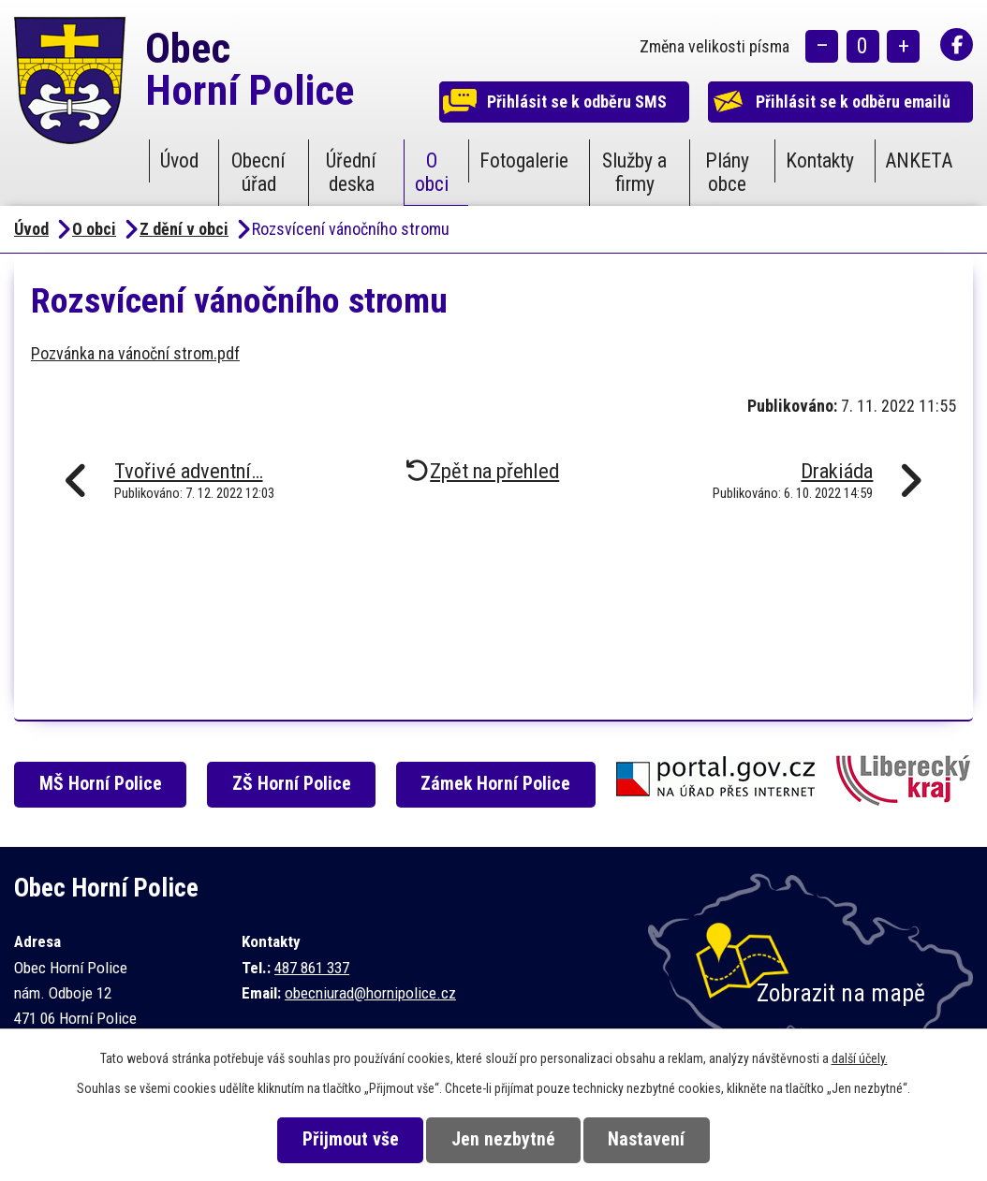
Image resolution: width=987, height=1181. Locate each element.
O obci (432, 172)
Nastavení (651, 1139)
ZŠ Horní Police (295, 784)
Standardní (863, 47)
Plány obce (727, 172)
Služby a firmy (634, 172)
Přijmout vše (345, 1139)
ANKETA (918, 160)
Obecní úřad (258, 172)
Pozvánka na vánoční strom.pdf (135, 353)
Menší (821, 47)
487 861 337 (311, 967)
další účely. (860, 1058)
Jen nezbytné (503, 1139)
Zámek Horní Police (501, 784)
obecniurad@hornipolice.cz (370, 993)
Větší (903, 47)
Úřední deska (351, 172)
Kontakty (820, 160)
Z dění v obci (184, 229)
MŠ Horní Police (103, 784)
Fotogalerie (523, 160)
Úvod (179, 160)
